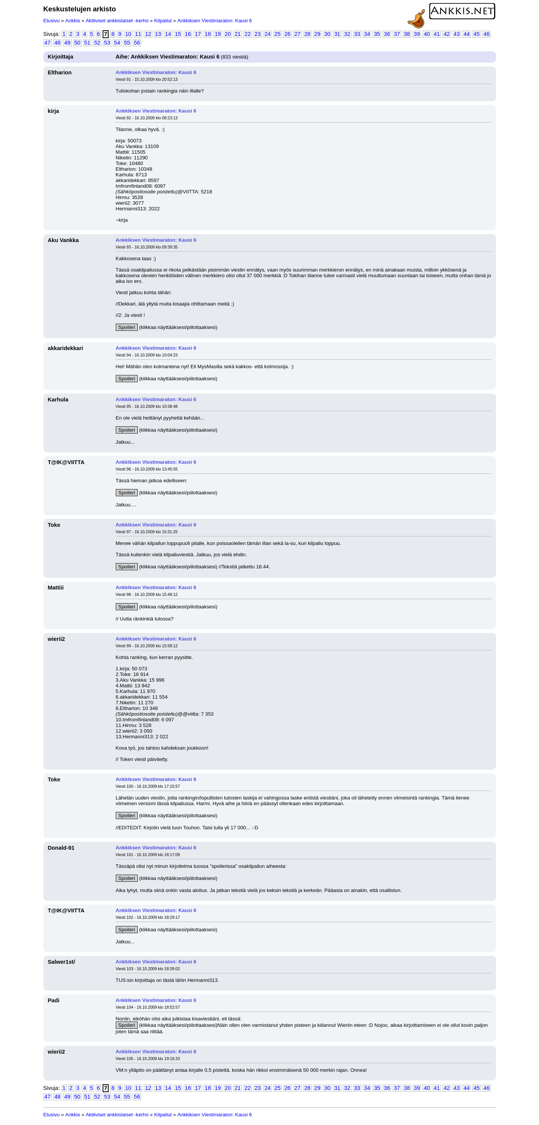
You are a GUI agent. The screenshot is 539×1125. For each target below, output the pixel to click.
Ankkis (72, 20)
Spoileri (126, 327)
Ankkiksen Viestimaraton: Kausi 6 (214, 20)
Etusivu (51, 20)
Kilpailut (163, 20)
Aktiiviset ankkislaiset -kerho (117, 20)
